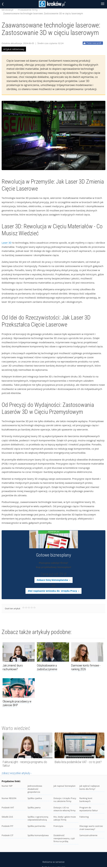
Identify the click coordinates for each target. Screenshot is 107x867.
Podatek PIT (7, 826)
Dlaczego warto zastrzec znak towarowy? (91, 828)
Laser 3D (7, 242)
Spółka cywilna (35, 798)
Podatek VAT (8, 807)
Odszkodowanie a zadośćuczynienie (47, 667)
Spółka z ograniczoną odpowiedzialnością (38, 818)
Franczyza (58, 826)
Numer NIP (7, 785)
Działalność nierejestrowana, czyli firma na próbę (64, 838)
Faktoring (84, 816)
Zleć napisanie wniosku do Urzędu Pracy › (53, 590)
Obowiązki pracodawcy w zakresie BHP (17, 703)
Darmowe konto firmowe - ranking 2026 (86, 667)
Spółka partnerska (36, 826)
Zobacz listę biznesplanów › (53, 579)
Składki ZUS (7, 816)
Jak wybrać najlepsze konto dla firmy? (89, 787)
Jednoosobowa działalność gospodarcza (35, 788)
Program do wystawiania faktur (88, 809)
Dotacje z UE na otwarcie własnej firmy (64, 809)
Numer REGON (9, 798)
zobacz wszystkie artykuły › (16, 773)
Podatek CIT (7, 835)
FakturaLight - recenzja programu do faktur (25, 763)
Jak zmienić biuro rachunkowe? (13, 667)
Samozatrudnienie (88, 835)
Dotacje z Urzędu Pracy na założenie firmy (64, 800)
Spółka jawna (34, 807)
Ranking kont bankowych (85, 800)
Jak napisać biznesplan (64, 785)
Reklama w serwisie (54, 861)
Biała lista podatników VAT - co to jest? (78, 762)
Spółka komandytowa (38, 835)
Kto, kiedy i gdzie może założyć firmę (64, 818)
